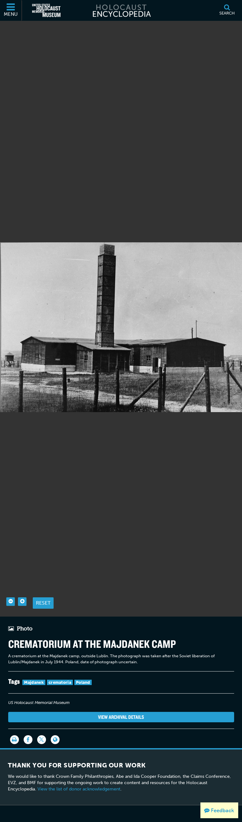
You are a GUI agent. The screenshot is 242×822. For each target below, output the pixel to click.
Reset (43, 603)
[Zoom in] (22, 601)
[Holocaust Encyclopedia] (121, 10)
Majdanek (34, 682)
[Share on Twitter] (41, 739)
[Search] (227, 10)
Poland (83, 682)
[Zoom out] (10, 601)
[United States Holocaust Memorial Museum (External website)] (46, 10)
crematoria (60, 682)
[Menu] (11, 10)
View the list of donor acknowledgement (78, 789)
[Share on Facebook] (28, 739)
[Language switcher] (55, 739)
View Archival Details (121, 717)
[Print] (14, 739)
